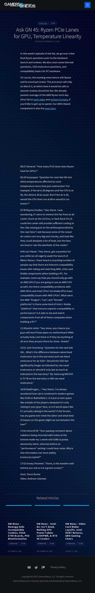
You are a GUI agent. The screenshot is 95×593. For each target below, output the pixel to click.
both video (39, 99)
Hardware (43, 23)
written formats (59, 99)
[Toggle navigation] (87, 5)
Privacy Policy (58, 567)
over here (50, 108)
